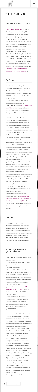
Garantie (10, 383)
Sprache (17, 383)
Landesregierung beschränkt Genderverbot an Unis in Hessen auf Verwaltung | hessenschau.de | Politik (18, 198)
